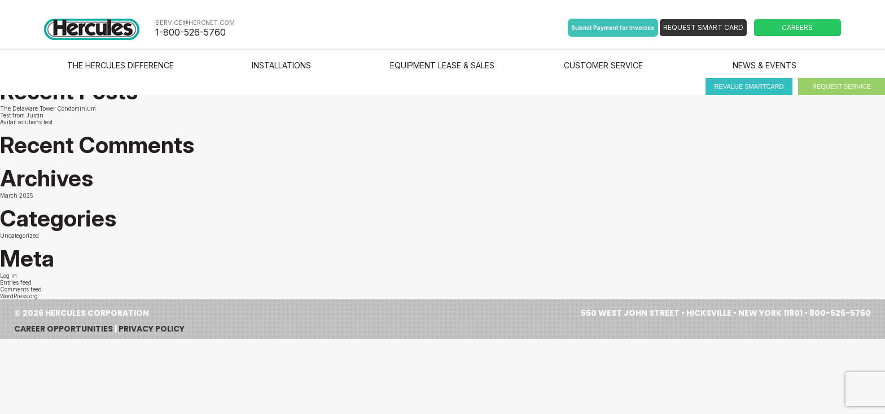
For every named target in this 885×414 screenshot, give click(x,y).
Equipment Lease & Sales (442, 65)
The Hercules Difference (120, 65)
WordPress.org (19, 296)
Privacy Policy (152, 328)
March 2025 (16, 195)
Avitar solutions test (26, 122)
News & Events (764, 65)
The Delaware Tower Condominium (48, 108)
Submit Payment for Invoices (612, 27)
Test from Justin (21, 115)
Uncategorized (19, 235)
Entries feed (16, 282)
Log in (8, 275)
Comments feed (21, 289)
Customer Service (603, 65)
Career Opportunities (63, 328)
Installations (281, 65)
